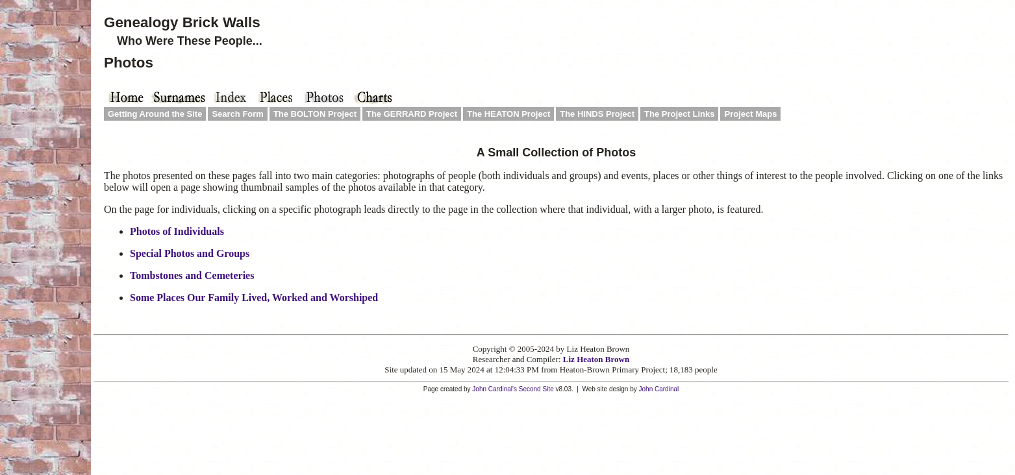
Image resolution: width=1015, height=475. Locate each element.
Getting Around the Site (155, 114)
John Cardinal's (494, 389)
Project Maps (750, 114)
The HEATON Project (508, 114)
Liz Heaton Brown (596, 359)
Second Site (536, 389)
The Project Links (679, 114)
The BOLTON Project (315, 114)
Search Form (237, 114)
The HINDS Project (597, 114)
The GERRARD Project (411, 114)
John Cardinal (659, 389)
